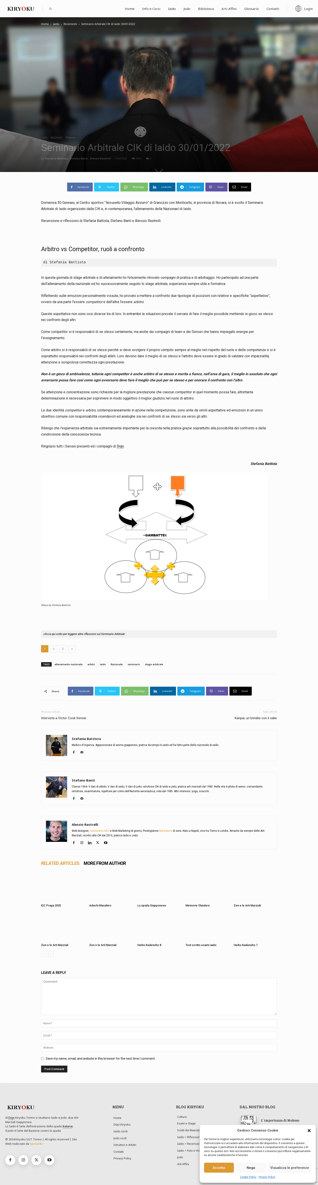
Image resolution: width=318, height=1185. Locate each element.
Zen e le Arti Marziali (247, 905)
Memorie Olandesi (198, 905)
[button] (309, 1130)
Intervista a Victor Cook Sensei (63, 718)
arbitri (91, 664)
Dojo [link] (120, 446)
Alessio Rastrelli (100, 158)
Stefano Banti (79, 158)
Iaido (56, 24)
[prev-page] (44, 954)
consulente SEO (99, 830)
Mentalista (165, 830)
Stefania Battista (56, 158)
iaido (103, 664)
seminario (134, 664)
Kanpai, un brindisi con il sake (256, 718)
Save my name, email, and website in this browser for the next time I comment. (100, 1058)
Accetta (219, 1168)
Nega (251, 1168)
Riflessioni (71, 137)
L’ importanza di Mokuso (280, 1120)
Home (45, 24)
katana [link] (67, 1126)
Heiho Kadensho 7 (245, 945)
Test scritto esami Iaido (201, 945)
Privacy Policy (267, 1177)
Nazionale (117, 664)
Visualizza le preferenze (289, 1168)
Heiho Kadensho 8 (149, 945)
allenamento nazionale (69, 664)
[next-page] (51, 954)
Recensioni (70, 24)
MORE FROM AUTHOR (105, 863)
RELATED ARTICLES (60, 863)
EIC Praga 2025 (51, 905)
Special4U (36, 1144)
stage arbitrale (154, 664)
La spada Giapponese (151, 905)
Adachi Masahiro (100, 905)
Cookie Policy (248, 1177)
